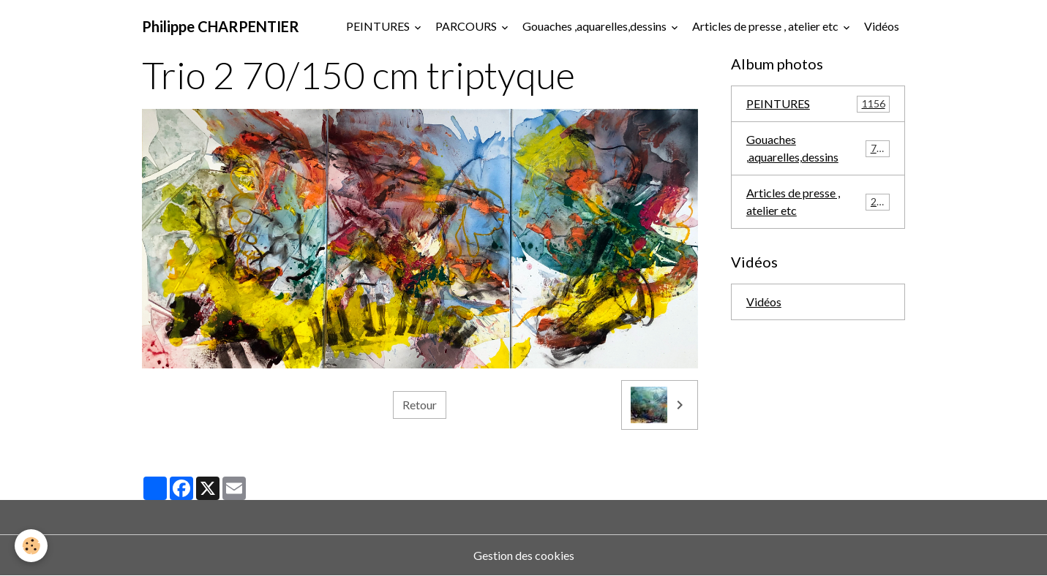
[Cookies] (31, 545)
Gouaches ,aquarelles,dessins (595, 26)
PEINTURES (379, 26)
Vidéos (881, 26)
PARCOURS (467, 26)
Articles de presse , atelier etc (766, 26)
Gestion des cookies (523, 555)
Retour (419, 405)
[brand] (220, 26)
